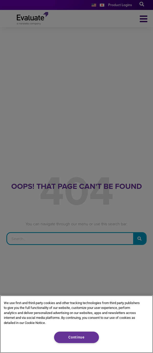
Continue (76, 337)
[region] (76, 324)
